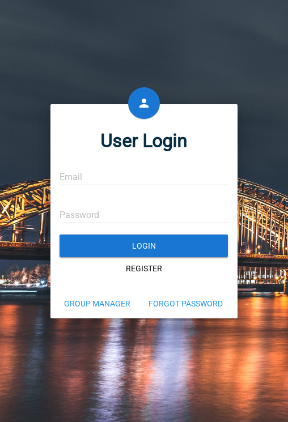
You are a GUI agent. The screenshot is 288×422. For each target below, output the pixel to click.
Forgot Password (186, 303)
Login (144, 246)
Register (144, 268)
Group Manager (97, 303)
